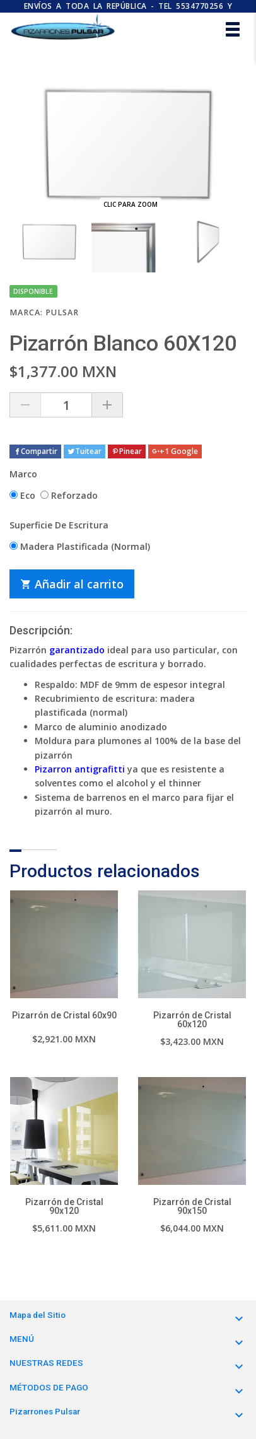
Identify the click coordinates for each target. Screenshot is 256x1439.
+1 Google (175, 451)
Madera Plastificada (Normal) (79, 546)
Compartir (35, 451)
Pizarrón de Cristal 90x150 (192, 1206)
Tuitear (84, 451)
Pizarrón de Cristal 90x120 (64, 1206)
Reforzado (69, 495)
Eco (22, 495)
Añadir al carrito (72, 583)
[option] (49, 242)
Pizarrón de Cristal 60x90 (64, 1015)
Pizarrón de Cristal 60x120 (192, 1019)
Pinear (127, 451)
